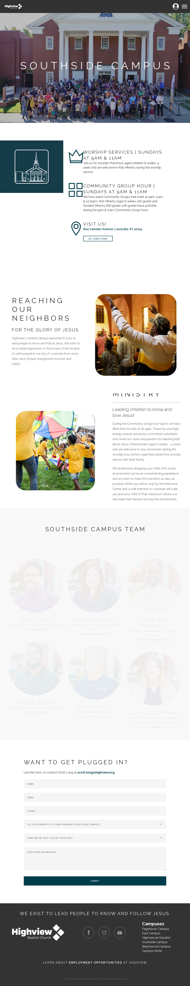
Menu (184, 5)
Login (175, 4)
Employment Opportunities (95, 962)
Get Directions (98, 238)
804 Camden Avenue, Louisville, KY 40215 (112, 229)
